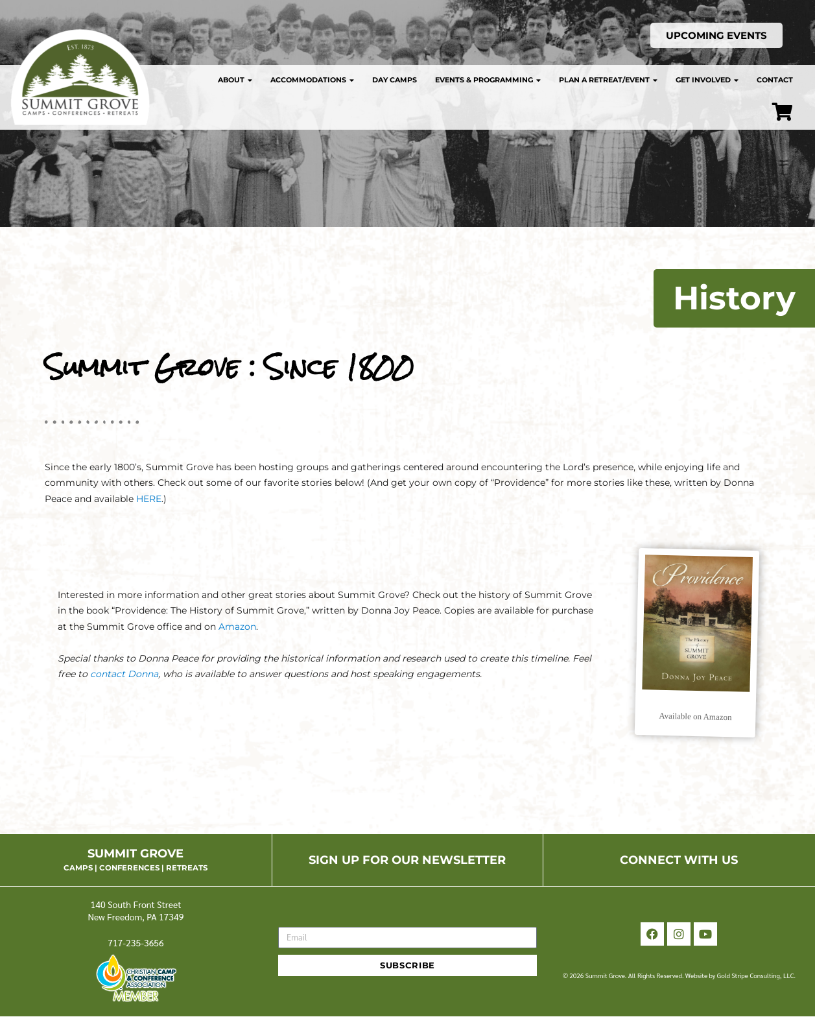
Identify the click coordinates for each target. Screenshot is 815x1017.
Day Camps (394, 79)
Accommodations (312, 80)
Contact (775, 79)
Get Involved (707, 80)
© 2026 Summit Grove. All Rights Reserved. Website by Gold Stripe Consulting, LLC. (679, 975)
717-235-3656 (136, 942)
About (235, 80)
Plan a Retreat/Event (608, 80)
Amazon (236, 626)
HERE (148, 499)
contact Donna (124, 674)
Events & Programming (488, 80)
